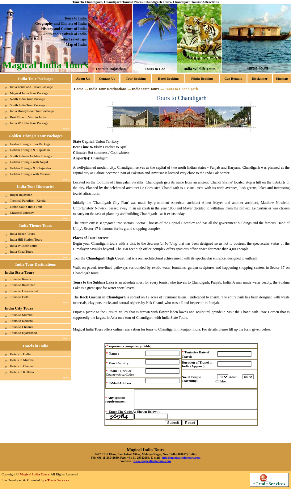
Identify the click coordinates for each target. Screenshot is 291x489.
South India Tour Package (27, 105)
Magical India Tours (34, 474)
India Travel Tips (72, 39)
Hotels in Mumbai (22, 360)
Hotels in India (35, 346)
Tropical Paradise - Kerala (27, 200)
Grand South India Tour (26, 207)
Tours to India (75, 18)
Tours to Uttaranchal (24, 291)
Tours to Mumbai (21, 315)
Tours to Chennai (21, 327)
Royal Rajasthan (21, 194)
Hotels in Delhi (20, 354)
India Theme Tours (35, 225)
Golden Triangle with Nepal (29, 162)
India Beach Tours (22, 233)
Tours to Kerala (20, 279)
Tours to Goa (155, 69)
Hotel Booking (168, 78)
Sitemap (282, 78)
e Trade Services (57, 480)
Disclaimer (260, 78)
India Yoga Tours (21, 251)
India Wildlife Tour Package (29, 123)
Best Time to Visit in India (28, 117)
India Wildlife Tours (199, 69)
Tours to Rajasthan (110, 69)
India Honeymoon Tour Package (32, 111)
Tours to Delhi (19, 297)
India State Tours (19, 272)
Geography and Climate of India (61, 23)
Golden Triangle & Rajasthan (30, 150)
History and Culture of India (63, 29)
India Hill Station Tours (26, 239)
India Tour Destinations (35, 264)
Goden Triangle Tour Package (30, 144)
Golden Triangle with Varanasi (31, 174)
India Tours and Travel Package (31, 87)
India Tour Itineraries (35, 186)
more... (67, 128)
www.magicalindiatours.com (152, 461)
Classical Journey (22, 212)
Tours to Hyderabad (23, 333)
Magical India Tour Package (29, 93)
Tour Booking (136, 78)
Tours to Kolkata (21, 320)
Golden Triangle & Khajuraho (30, 168)
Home (78, 89)
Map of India (76, 44)
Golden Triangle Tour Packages (35, 135)
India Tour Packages (35, 78)
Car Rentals (233, 78)
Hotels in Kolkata (22, 372)
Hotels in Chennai (22, 366)
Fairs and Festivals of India (64, 34)
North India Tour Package (27, 99)
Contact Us (107, 78)
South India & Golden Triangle (31, 156)
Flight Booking (202, 78)
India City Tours (19, 308)
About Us (83, 78)
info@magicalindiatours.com (181, 457)
